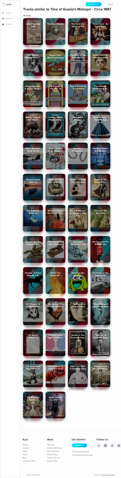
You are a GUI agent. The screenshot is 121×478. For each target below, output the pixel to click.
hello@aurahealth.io (108, 475)
